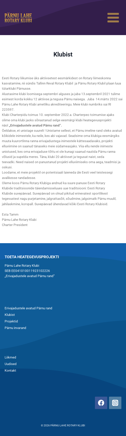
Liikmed (10, 357)
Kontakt (10, 370)
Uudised (11, 364)
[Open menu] (113, 17)
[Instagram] (115, 403)
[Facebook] (101, 403)
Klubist (10, 315)
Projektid (11, 321)
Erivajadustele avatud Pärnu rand (28, 308)
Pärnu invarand (15, 328)
